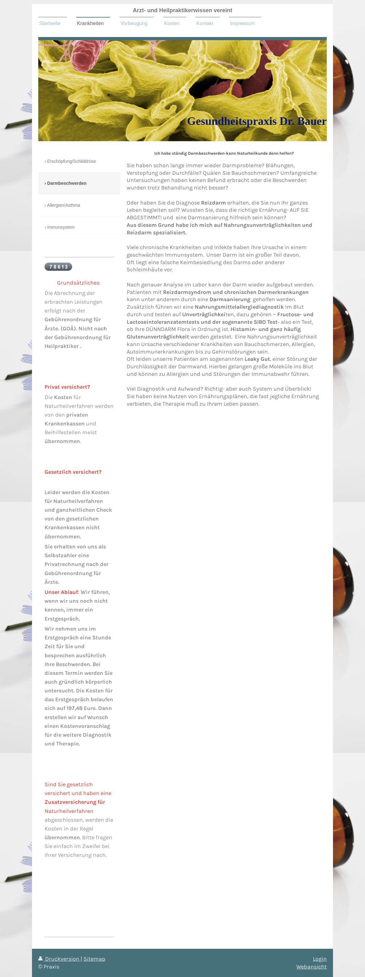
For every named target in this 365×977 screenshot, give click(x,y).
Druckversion (59, 959)
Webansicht (311, 967)
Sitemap (94, 959)
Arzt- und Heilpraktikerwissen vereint (182, 10)
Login (320, 959)
